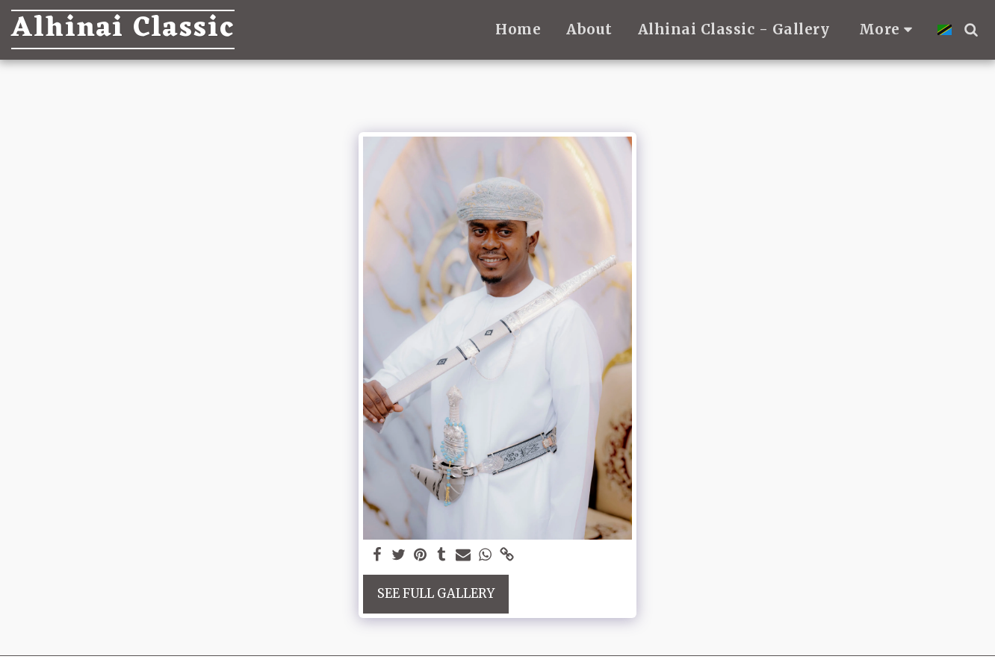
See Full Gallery (436, 594)
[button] (970, 29)
